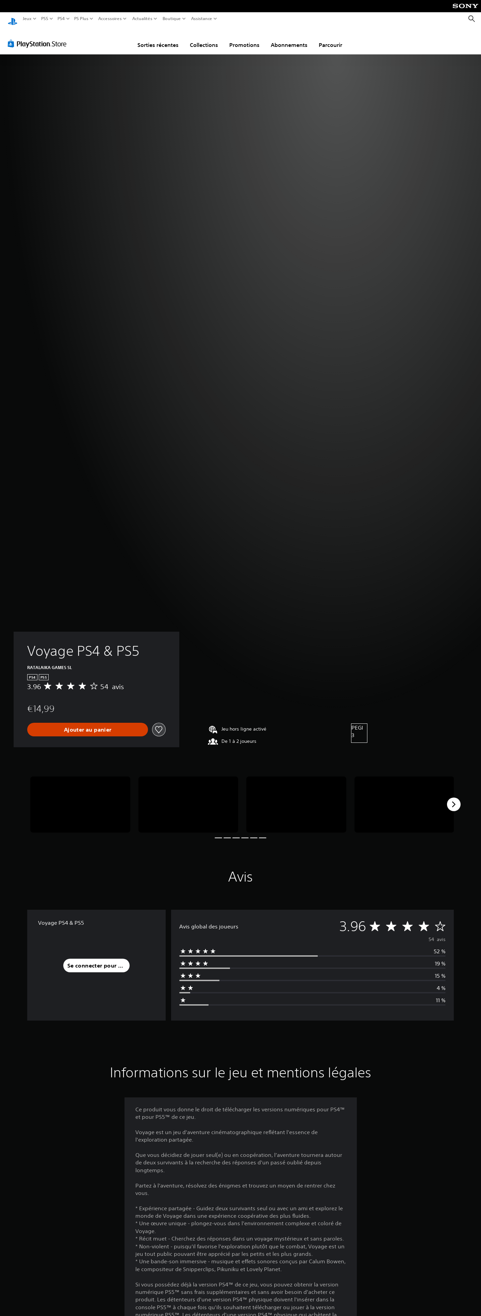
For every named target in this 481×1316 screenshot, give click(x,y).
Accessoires (109, 18)
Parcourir (330, 38)
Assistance (202, 18)
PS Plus (81, 18)
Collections (204, 38)
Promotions (244, 38)
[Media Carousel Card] (80, 798)
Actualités (142, 18)
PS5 (44, 18)
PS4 (61, 18)
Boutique (172, 18)
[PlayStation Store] (38, 37)
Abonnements (289, 38)
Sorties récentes (158, 38)
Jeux (27, 18)
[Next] (454, 798)
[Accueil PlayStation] (12, 18)
